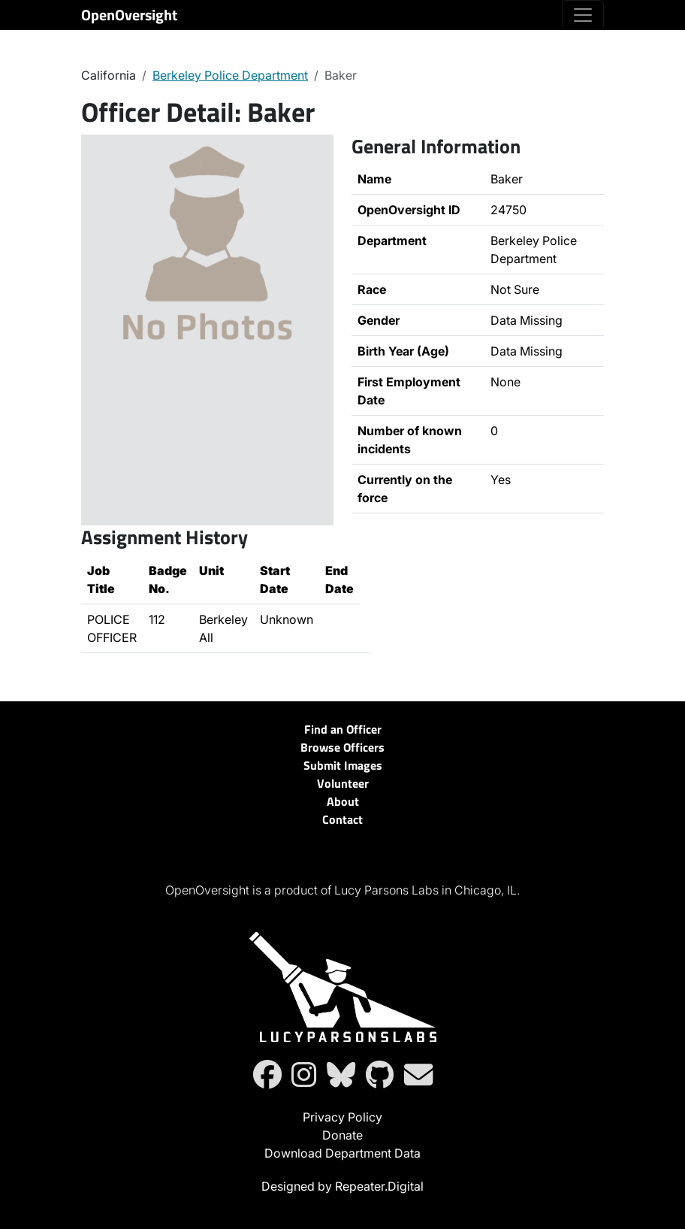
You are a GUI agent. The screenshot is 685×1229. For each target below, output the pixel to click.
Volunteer (343, 783)
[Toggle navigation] (583, 15)
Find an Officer (343, 729)
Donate (342, 1135)
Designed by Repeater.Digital (342, 1186)
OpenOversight (129, 14)
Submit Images (342, 765)
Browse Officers (342, 747)
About (343, 801)
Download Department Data (342, 1153)
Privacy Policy (342, 1117)
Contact (342, 819)
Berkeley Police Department (230, 75)
